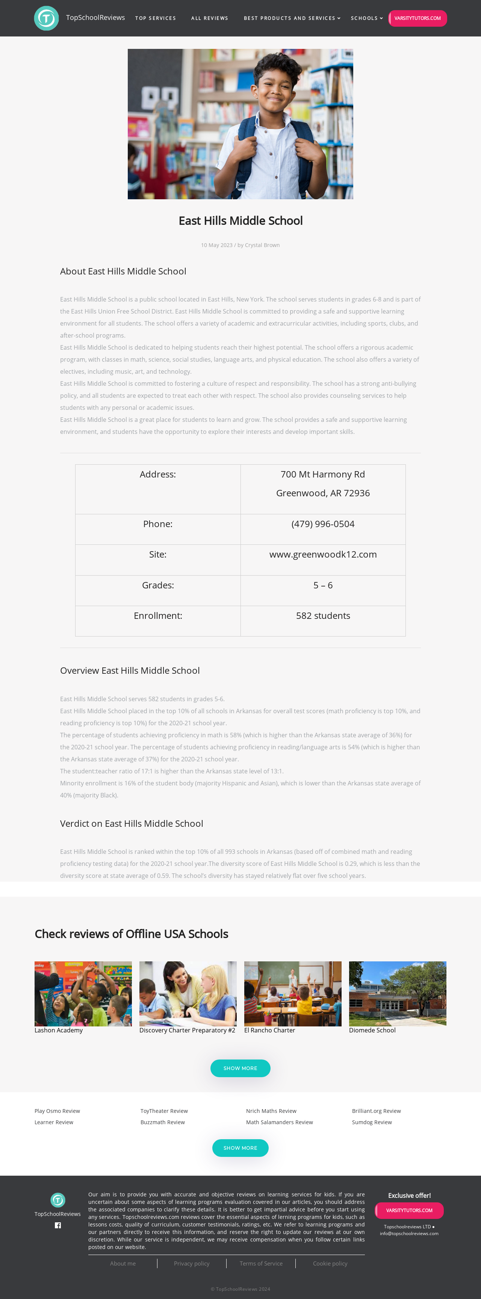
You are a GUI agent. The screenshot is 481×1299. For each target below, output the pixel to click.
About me (123, 1263)
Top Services (155, 18)
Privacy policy (192, 1263)
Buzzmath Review (163, 1122)
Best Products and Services (290, 18)
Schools (364, 18)
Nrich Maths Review (271, 1110)
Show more (240, 1068)
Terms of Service (261, 1263)
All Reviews (210, 18)
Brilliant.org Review (376, 1110)
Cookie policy (330, 1263)
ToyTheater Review (164, 1110)
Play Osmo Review (57, 1110)
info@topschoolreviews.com (409, 1233)
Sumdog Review (372, 1122)
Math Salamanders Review (279, 1122)
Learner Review (54, 1122)
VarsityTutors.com (418, 18)
